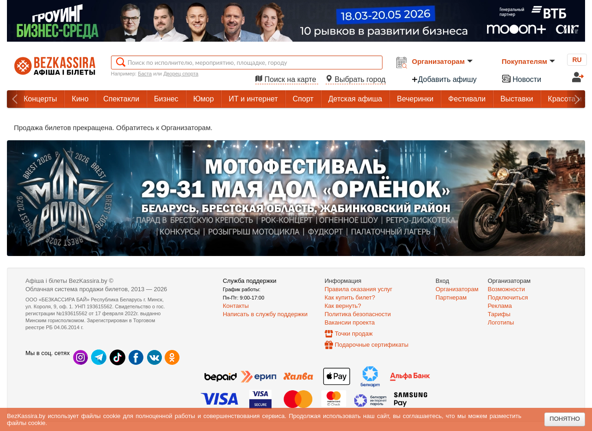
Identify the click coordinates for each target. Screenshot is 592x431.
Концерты (40, 99)
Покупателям (528, 61)
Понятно (564, 418)
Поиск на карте (286, 79)
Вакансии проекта (350, 322)
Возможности (506, 289)
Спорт (303, 99)
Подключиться (508, 297)
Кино (80, 99)
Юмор (203, 99)
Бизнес (166, 99)
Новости (521, 78)
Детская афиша (355, 99)
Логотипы (501, 322)
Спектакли (121, 99)
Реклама (500, 305)
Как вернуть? (343, 305)
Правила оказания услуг (359, 289)
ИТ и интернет (253, 99)
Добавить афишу (444, 79)
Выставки (516, 99)
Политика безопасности (358, 314)
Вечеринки (415, 99)
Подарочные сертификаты (371, 344)
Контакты (236, 305)
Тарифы (499, 314)
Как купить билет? (350, 297)
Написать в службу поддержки (265, 314)
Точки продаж (354, 333)
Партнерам (451, 297)
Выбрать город (356, 79)
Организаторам (442, 61)
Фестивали (467, 99)
